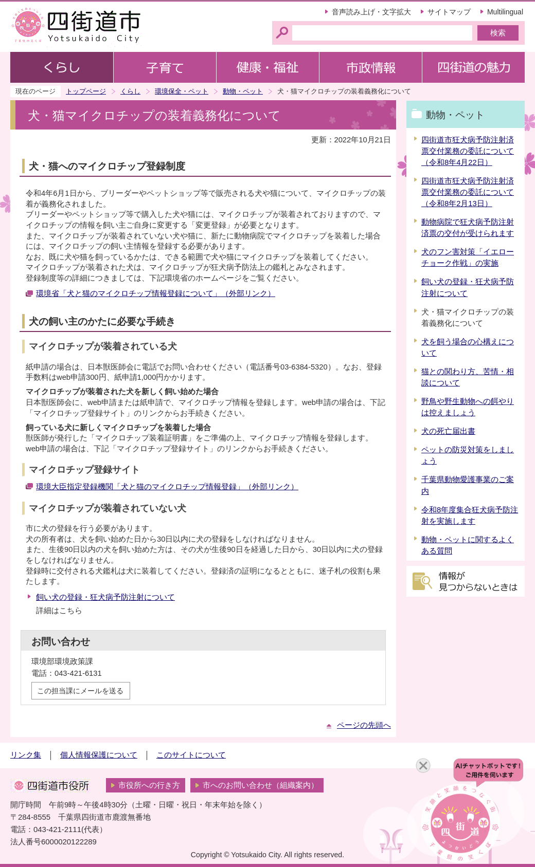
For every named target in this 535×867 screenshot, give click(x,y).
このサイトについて (191, 755)
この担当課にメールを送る (80, 691)
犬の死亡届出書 (448, 431)
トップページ (86, 91)
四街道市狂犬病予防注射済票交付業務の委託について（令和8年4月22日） (467, 151)
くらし (130, 91)
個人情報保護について (98, 755)
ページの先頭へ (364, 725)
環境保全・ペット (181, 91)
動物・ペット (243, 91)
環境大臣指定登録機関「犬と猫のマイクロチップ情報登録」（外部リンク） (167, 487)
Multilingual (505, 12)
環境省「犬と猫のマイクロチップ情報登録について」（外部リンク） (155, 293)
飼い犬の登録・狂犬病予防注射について (105, 597)
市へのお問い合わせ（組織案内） (260, 785)
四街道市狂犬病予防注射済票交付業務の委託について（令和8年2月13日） (467, 192)
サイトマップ (449, 12)
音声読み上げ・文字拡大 (371, 12)
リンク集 (25, 755)
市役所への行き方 (149, 785)
